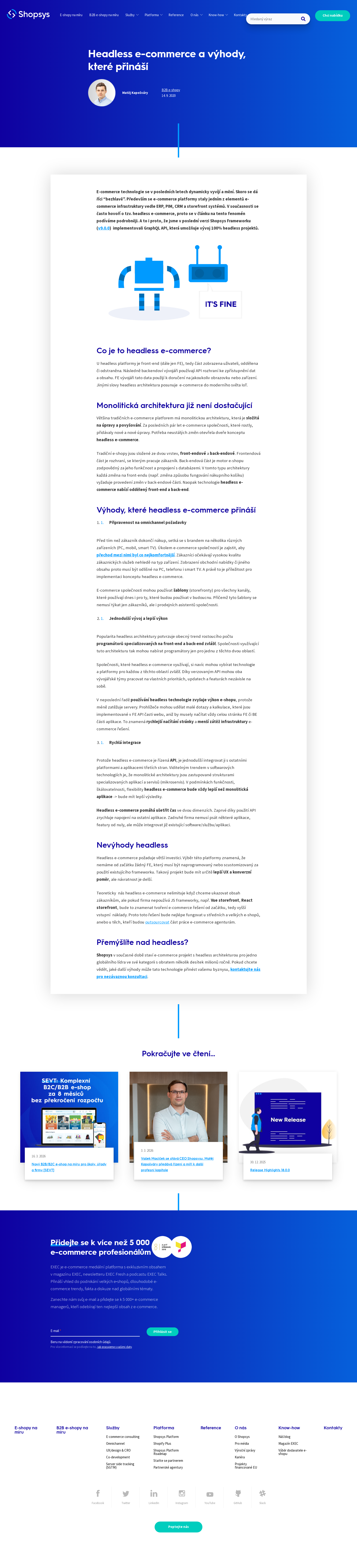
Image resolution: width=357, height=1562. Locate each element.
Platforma (154, 15)
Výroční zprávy (245, 1450)
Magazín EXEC (288, 1443)
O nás (196, 15)
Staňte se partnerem (168, 1460)
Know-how (218, 15)
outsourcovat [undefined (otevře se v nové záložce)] (157, 922)
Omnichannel (115, 1443)
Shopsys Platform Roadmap (166, 1452)
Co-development (118, 1457)
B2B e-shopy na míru (104, 15)
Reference (176, 15)
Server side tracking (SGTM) (120, 1465)
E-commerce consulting (123, 1436)
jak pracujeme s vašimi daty (114, 1347)
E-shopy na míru (71, 15)
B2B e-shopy (171, 90)
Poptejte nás (178, 1526)
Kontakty (240, 15)
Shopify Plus (162, 1443)
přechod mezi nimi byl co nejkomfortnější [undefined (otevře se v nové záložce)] (136, 555)
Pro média (242, 1443)
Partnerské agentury (168, 1467)
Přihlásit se (162, 1332)
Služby (131, 15)
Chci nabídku (333, 15)
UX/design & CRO (118, 1450)
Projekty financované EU (246, 1465)
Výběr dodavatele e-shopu (292, 1452)
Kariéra (240, 1457)
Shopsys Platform (166, 1436)
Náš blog (284, 1436)
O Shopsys (242, 1436)
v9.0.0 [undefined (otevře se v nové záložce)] (104, 228)
